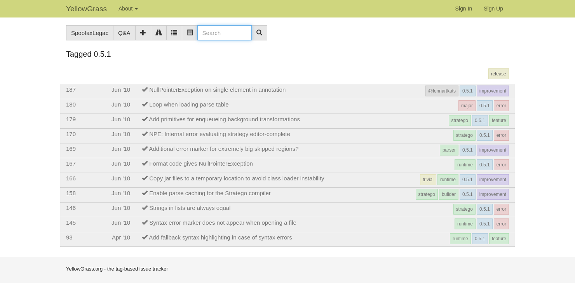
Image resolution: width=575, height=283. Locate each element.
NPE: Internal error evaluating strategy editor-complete (219, 134)
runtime (465, 165)
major (467, 105)
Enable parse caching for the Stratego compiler (210, 193)
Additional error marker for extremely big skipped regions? (223, 148)
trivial (428, 179)
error (501, 105)
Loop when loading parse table (188, 104)
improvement (492, 91)
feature (499, 120)
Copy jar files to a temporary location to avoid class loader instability (236, 178)
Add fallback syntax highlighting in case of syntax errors (220, 237)
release (498, 74)
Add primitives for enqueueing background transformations (224, 119)
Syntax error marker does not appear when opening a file (222, 222)
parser (449, 150)
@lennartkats (442, 91)
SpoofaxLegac (89, 33)
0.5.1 (467, 91)
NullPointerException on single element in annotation (217, 89)
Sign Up (493, 8)
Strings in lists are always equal (189, 207)
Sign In (463, 8)
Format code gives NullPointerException (201, 163)
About (128, 8)
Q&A (124, 33)
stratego (459, 120)
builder (449, 194)
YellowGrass (86, 9)
